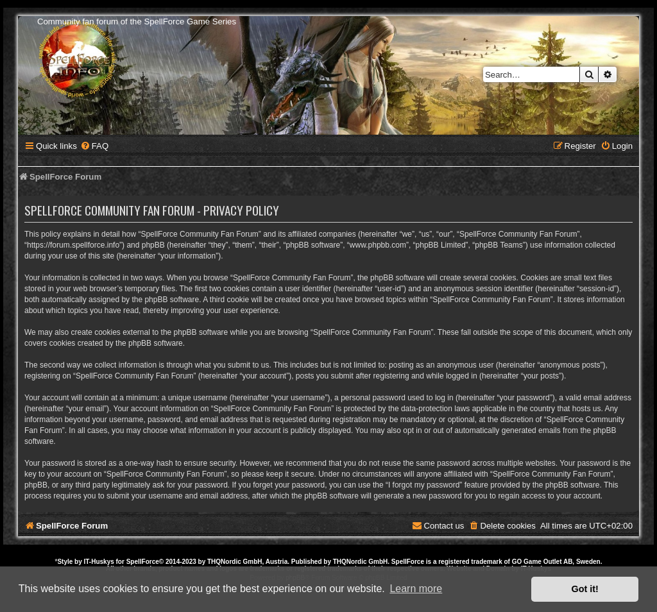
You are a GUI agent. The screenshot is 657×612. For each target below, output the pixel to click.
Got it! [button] (585, 589)
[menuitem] (94, 146)
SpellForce (142, 561)
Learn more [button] (415, 588)
